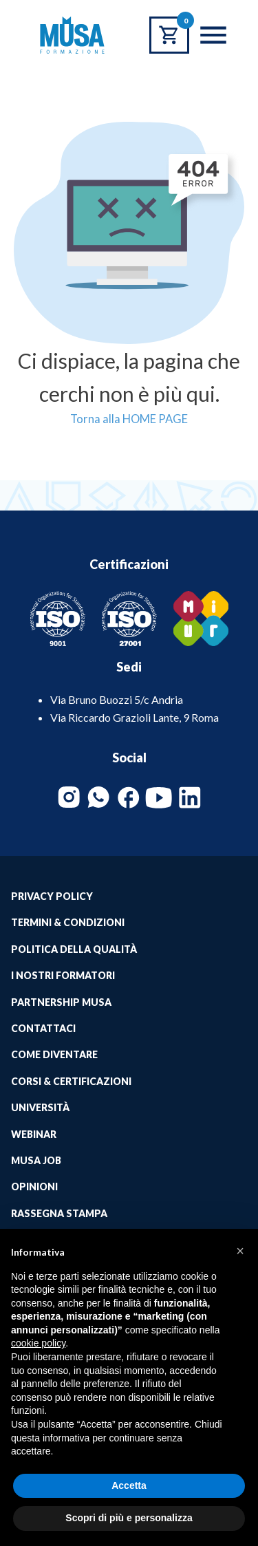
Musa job (36, 1160)
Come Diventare (54, 1054)
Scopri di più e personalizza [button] (128, 1517)
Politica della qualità (74, 949)
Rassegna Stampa (59, 1213)
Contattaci (43, 1028)
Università (40, 1107)
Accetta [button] (129, 1485)
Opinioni (34, 1186)
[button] (240, 1251)
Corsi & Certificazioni (71, 1081)
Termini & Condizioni (68, 922)
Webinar (33, 1134)
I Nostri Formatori (63, 975)
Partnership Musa (61, 1002)
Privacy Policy (52, 896)
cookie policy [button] (38, 1343)
